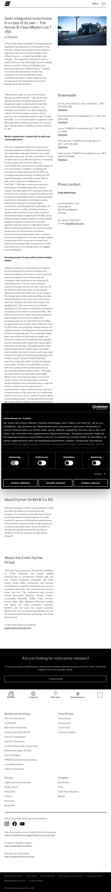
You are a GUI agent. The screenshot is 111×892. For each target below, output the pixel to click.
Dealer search (11, 787)
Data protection (47, 876)
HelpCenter (9, 791)
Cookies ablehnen (20, 483)
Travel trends (64, 727)
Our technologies (12, 755)
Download (62, 109)
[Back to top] (104, 865)
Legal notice (31, 876)
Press (60, 787)
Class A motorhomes (14, 741)
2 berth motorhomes (14, 769)
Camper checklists (67, 732)
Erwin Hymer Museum (68, 791)
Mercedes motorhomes (15, 727)
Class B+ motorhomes (15, 737)
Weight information (13, 876)
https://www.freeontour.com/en (19, 856)
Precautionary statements (70, 876)
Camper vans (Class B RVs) (17, 732)
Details (98, 474)
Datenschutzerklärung (53, 448)
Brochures (9, 801)
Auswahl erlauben (55, 483)
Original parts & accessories (17, 782)
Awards (61, 796)
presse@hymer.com (74, 223)
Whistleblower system (14, 880)
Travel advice (64, 723)
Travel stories (64, 718)
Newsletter (9, 805)
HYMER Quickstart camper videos (20, 759)
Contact (8, 796)
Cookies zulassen (90, 483)
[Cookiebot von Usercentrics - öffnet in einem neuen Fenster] (95, 407)
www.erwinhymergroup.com (17, 628)
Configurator (10, 723)
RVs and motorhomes (14, 718)
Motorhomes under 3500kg (17, 750)
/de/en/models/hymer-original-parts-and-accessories (29, 835)
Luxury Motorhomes (14, 764)
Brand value (63, 782)
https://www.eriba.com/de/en (18, 846)
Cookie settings (35, 880)
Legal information (94, 876)
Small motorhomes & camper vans (21, 746)
